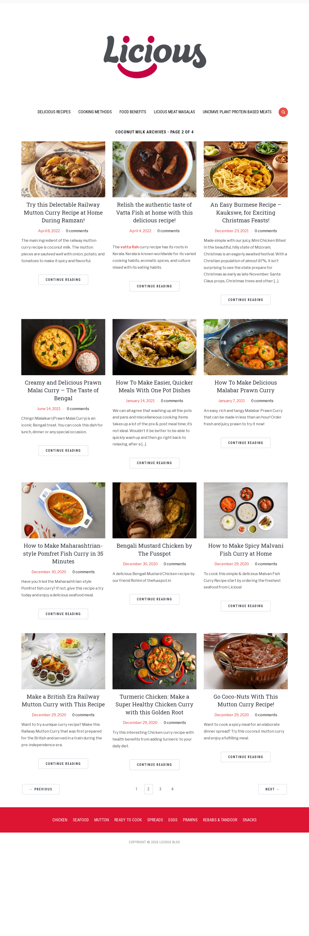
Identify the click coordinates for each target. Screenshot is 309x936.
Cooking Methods (95, 111)
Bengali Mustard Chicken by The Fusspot (154, 605)
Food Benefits (133, 111)
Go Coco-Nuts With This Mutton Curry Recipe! (246, 784)
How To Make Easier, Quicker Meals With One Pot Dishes (154, 414)
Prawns (190, 903)
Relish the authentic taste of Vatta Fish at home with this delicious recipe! (154, 212)
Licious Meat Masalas (174, 111)
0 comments (77, 231)
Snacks (250, 903)
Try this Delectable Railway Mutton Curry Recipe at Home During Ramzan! (63, 212)
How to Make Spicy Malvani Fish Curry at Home (246, 605)
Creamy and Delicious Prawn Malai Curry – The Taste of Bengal (63, 418)
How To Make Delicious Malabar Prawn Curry (245, 414)
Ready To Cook (128, 903)
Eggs (173, 903)
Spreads (155, 903)
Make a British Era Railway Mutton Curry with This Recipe (63, 784)
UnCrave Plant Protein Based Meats (237, 111)
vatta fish (129, 247)
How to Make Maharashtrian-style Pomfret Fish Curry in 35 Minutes (63, 609)
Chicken (59, 903)
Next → (272, 873)
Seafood (81, 903)
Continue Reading (63, 280)
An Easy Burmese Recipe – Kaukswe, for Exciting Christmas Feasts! (245, 212)
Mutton (101, 903)
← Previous (40, 873)
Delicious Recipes (54, 111)
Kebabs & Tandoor (220, 903)
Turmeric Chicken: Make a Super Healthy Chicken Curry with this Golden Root (154, 788)
